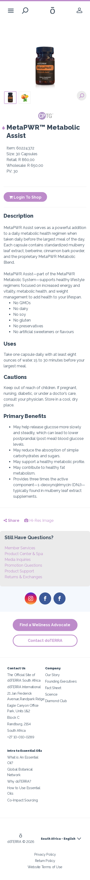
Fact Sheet (53, 688)
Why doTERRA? (19, 781)
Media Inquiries (18, 559)
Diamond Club (56, 701)
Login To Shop (25, 197)
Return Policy (45, 861)
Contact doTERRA (45, 640)
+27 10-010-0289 (20, 737)
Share (11, 520)
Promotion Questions (23, 565)
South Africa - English (58, 838)
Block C (13, 717)
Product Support (19, 571)
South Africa (16, 730)
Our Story (52, 675)
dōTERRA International (24, 687)
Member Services (20, 548)
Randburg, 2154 (19, 724)
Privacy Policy (45, 854)
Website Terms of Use (45, 867)
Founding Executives (61, 681)
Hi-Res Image (39, 520)
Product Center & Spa (24, 553)
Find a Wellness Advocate (45, 625)
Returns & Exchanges (23, 577)
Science (51, 694)
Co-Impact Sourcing (22, 800)
